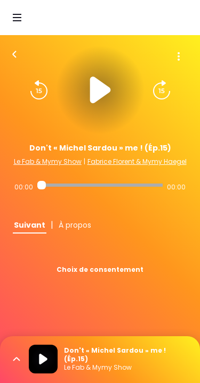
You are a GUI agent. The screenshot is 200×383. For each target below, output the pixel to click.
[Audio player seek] (100, 185)
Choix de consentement (100, 269)
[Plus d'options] (178, 56)
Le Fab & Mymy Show (48, 161)
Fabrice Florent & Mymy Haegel (137, 161)
